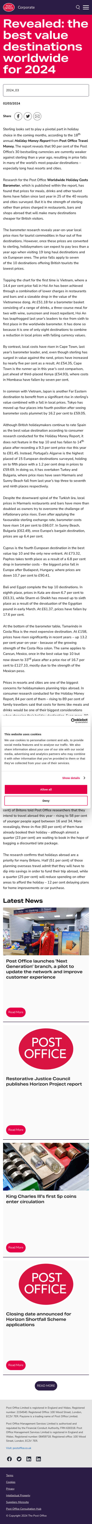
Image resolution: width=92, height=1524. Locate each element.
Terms (9, 1475)
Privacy (10, 1489)
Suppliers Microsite (17, 1502)
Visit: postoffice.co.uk (18, 1448)
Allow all (46, 789)
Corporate (19, 7)
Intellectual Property (18, 1495)
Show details (71, 778)
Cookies (10, 1482)
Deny (46, 800)
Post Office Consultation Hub (23, 1509)
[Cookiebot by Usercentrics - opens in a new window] (71, 720)
